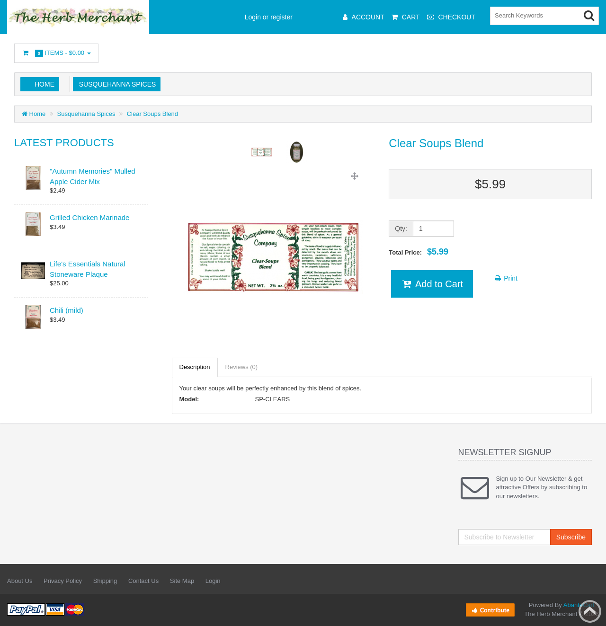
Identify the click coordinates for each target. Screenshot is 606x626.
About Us (19, 580)
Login (213, 580)
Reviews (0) (241, 366)
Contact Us (143, 580)
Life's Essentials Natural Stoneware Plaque (87, 269)
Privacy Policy (63, 580)
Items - (56, 53)
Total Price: (418, 251)
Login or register (269, 17)
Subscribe (571, 537)
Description (194, 366)
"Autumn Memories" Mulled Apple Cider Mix (92, 176)
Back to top (590, 611)
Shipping (105, 580)
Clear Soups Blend (152, 113)
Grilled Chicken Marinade (89, 217)
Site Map (182, 580)
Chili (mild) (66, 310)
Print (505, 278)
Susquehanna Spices (115, 84)
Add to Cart (432, 284)
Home (44, 84)
